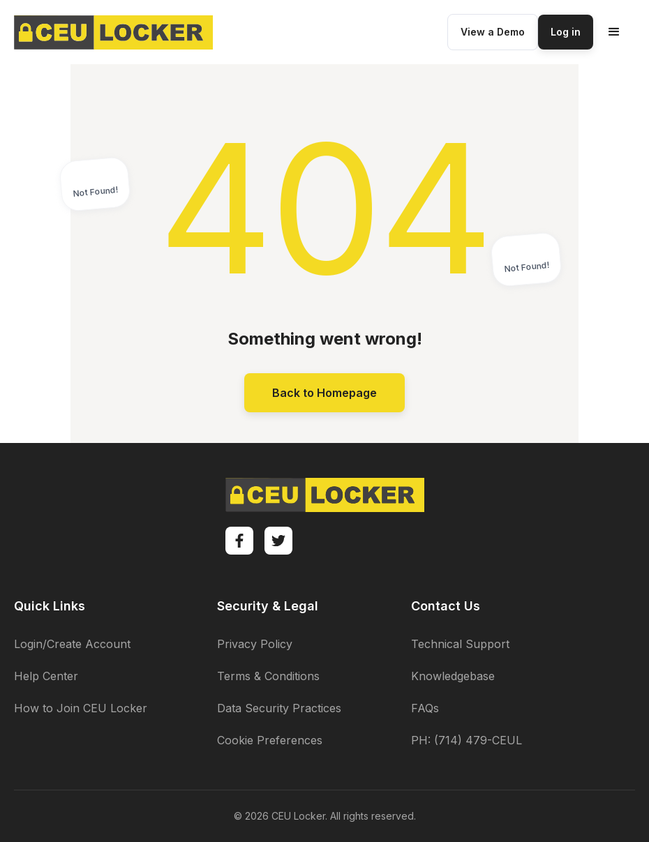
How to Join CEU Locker (80, 708)
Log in (566, 32)
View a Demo (493, 32)
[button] (614, 32)
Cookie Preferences (269, 740)
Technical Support (460, 644)
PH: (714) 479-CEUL (466, 740)
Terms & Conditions (268, 676)
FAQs (425, 708)
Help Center (46, 676)
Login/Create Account (72, 644)
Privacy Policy (254, 644)
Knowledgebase (453, 676)
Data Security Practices (279, 708)
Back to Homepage (324, 393)
